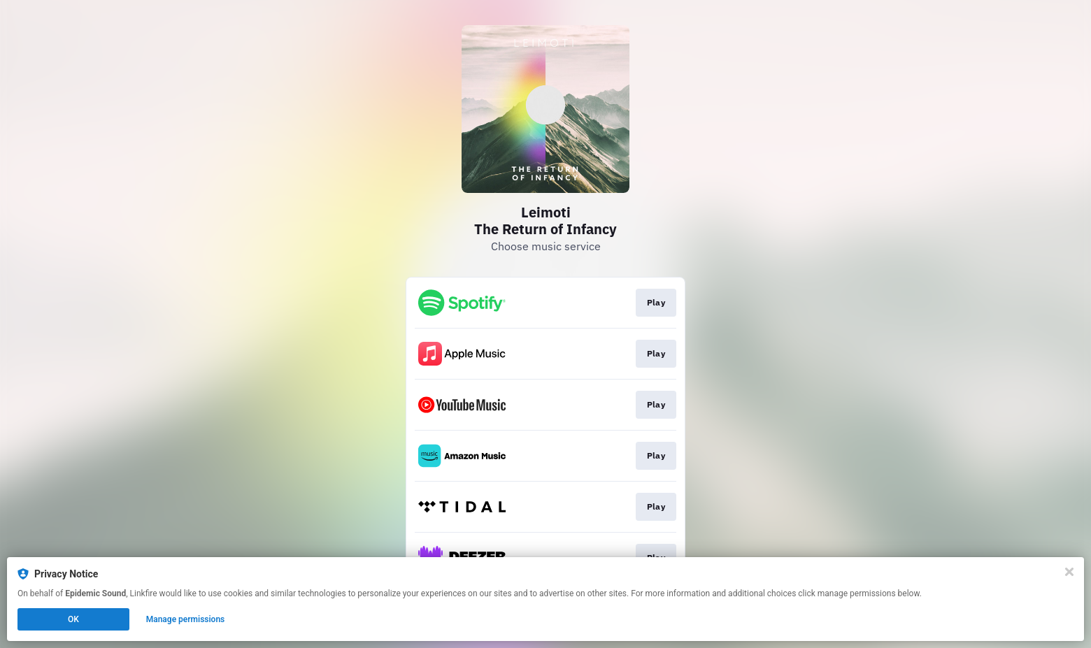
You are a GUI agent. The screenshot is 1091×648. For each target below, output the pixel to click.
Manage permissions (185, 619)
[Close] (1069, 572)
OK (73, 619)
